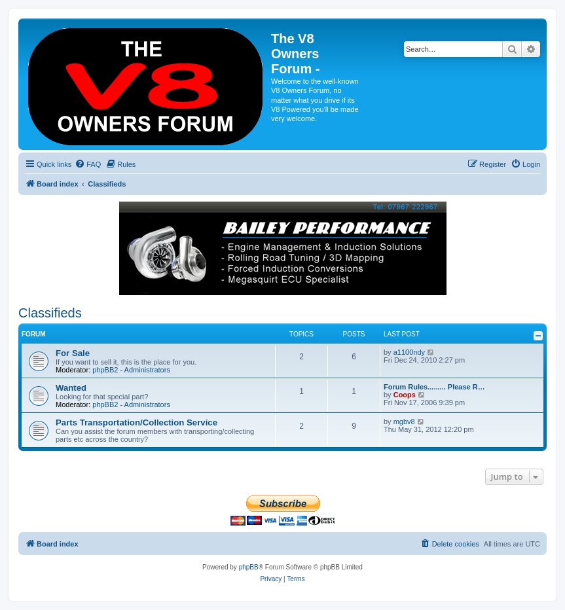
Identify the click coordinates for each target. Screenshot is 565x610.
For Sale (73, 353)
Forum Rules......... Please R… (434, 387)
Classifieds (50, 313)
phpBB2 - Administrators (131, 370)
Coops (404, 395)
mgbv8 (404, 421)
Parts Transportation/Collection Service (136, 422)
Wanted (71, 388)
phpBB (249, 567)
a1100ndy (409, 352)
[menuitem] (88, 164)
